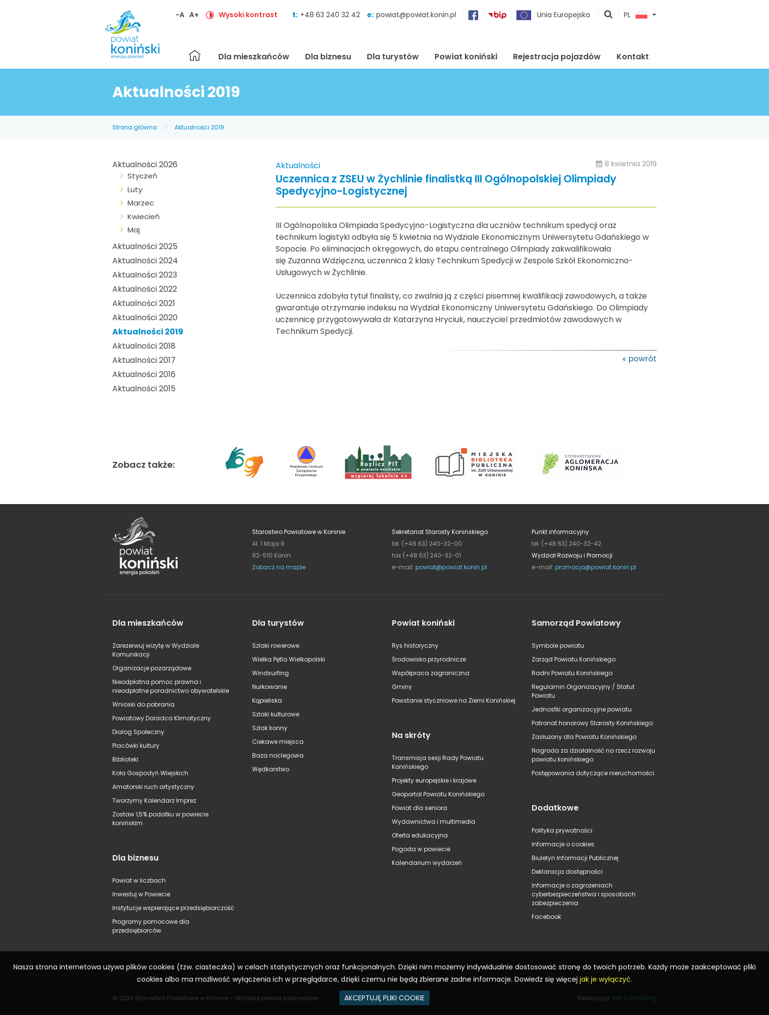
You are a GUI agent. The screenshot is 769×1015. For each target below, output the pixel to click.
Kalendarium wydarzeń (427, 863)
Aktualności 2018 (144, 346)
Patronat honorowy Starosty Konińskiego (592, 723)
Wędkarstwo (270, 769)
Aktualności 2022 (144, 289)
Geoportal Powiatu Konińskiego (438, 794)
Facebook (546, 917)
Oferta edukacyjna (420, 835)
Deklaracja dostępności (567, 871)
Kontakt (632, 56)
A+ (194, 15)
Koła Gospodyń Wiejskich (150, 773)
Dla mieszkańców (253, 56)
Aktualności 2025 (145, 246)
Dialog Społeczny (138, 732)
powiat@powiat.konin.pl (416, 15)
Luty (135, 189)
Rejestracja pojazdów (557, 56)
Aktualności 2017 (144, 360)
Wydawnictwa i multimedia (433, 821)
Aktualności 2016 (144, 374)
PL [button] (635, 15)
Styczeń (142, 176)
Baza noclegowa (278, 755)
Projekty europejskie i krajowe (434, 780)
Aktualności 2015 (144, 388)
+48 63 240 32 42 (331, 15)
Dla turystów (393, 56)
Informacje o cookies (563, 844)
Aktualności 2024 (145, 260)
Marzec (141, 203)
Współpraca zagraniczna (430, 673)
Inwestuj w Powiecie (141, 894)
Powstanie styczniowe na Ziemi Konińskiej (453, 700)
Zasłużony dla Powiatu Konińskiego (584, 737)
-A (180, 15)
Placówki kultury (135, 745)
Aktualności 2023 (144, 274)
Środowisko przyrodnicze (429, 659)
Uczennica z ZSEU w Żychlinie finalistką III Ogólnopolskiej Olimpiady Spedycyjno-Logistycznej (446, 185)
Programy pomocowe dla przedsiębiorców (150, 926)
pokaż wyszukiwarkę (609, 15)
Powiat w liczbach (139, 880)
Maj (134, 230)
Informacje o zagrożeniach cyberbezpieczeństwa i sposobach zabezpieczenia (584, 894)
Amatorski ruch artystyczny (153, 787)
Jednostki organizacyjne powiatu (582, 709)
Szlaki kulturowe (275, 714)
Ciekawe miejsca (278, 741)
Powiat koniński (466, 56)
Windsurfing (270, 673)
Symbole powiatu (558, 645)
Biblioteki (125, 759)
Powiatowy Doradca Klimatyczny (161, 718)
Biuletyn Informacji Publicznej (575, 858)
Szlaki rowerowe (275, 645)
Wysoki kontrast (248, 15)
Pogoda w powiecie (421, 849)
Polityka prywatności (562, 830)
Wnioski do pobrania (143, 704)
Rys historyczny (415, 645)
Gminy (402, 687)
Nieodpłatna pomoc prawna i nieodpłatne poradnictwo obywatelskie (170, 686)
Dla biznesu (328, 56)
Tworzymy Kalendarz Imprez (154, 800)
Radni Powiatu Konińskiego (572, 673)
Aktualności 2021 (143, 303)
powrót (642, 358)
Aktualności (298, 165)
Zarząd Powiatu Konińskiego (573, 659)
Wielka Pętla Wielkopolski (288, 659)
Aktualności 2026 (145, 164)
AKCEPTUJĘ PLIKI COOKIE (384, 998)
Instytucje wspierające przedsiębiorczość (173, 908)
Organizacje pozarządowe (151, 668)
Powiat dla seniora (419, 808)
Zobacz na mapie (279, 567)
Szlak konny (269, 728)
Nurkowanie (269, 687)
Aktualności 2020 (145, 317)
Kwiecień (144, 216)
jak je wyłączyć (605, 979)
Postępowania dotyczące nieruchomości (593, 773)
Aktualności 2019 (199, 127)
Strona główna (195, 55)
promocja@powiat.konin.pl (595, 567)
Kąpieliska (267, 700)
